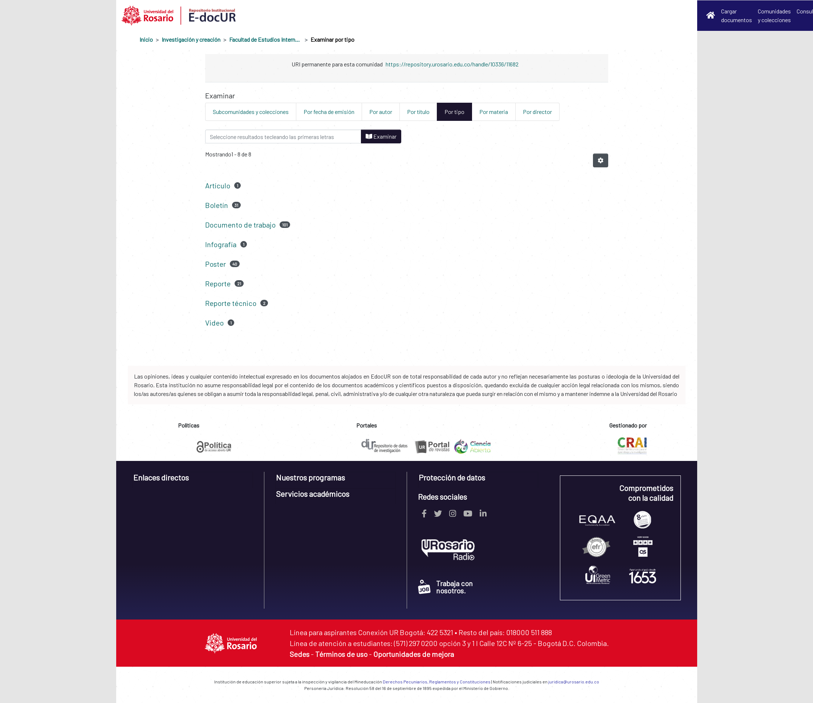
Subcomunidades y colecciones (251, 111)
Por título (418, 111)
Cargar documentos (736, 15)
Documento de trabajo (240, 224)
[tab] (193, 480)
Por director (537, 111)
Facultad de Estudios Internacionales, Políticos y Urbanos (265, 39)
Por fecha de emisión (329, 111)
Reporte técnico (230, 303)
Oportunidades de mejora (413, 654)
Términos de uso (341, 654)
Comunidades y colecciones (774, 15)
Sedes (299, 654)
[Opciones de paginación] (600, 160)
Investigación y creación (191, 39)
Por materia (493, 111)
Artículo (217, 185)
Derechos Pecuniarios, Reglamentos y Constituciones (437, 681)
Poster (215, 263)
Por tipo (454, 111)
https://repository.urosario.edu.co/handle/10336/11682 (452, 64)
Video (214, 322)
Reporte (218, 283)
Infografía (220, 244)
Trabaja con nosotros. (445, 587)
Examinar (381, 136)
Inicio (146, 39)
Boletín (216, 205)
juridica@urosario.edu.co (573, 681)
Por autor (380, 111)
